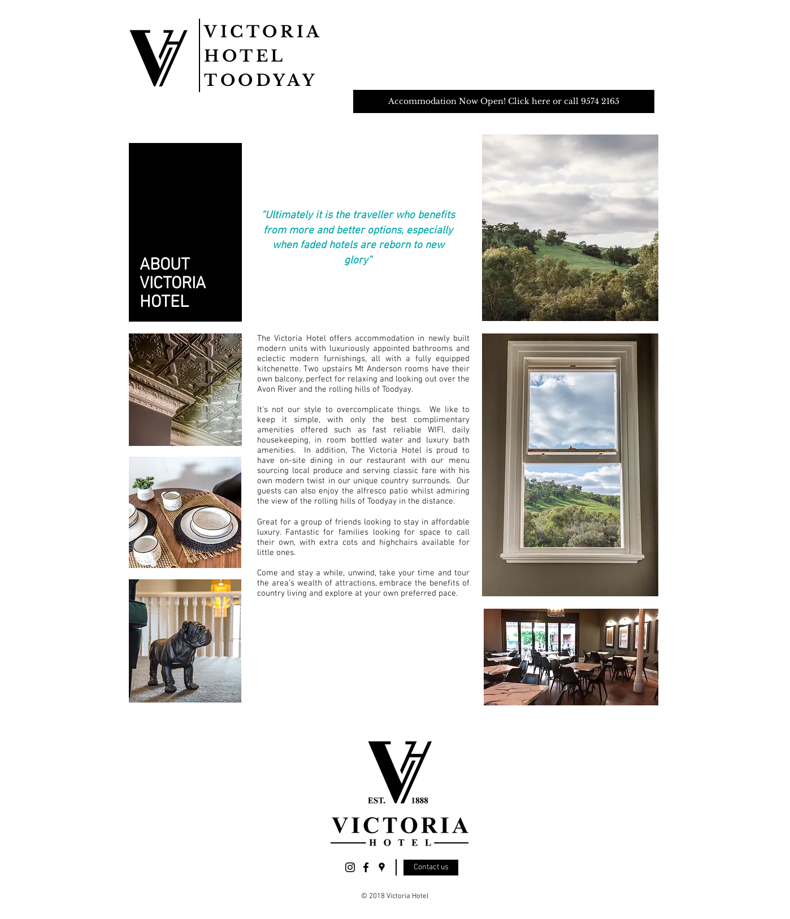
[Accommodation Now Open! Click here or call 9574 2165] (503, 101)
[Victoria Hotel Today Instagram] (350, 867)
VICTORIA (263, 32)
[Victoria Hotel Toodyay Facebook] (365, 867)
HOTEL (245, 56)
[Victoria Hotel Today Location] (381, 867)
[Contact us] (430, 867)
